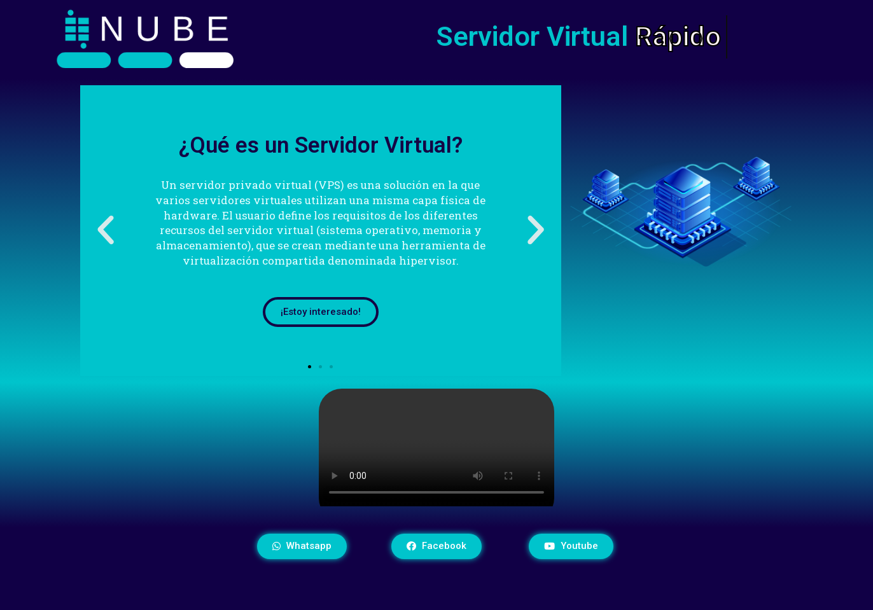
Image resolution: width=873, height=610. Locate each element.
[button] (309, 366)
